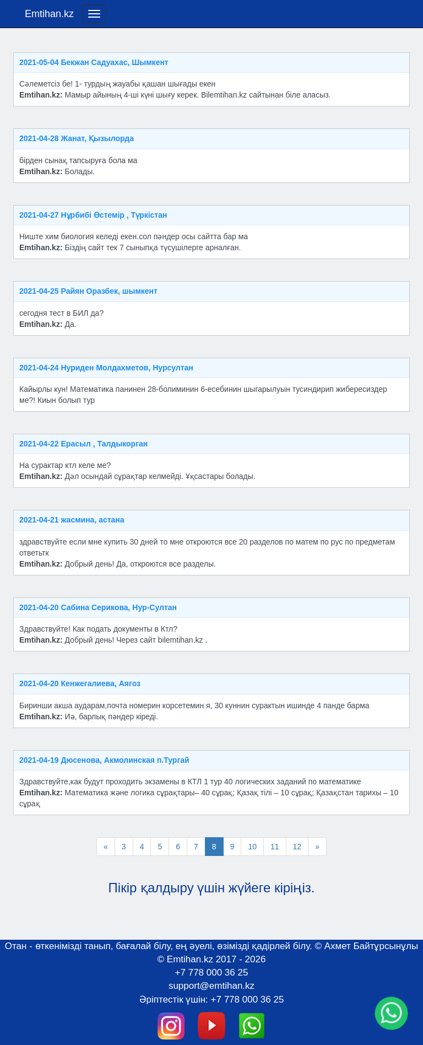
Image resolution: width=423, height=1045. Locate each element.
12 (297, 846)
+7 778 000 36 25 (211, 972)
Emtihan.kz (49, 13)
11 (274, 846)
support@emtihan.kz (211, 986)
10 (252, 846)
